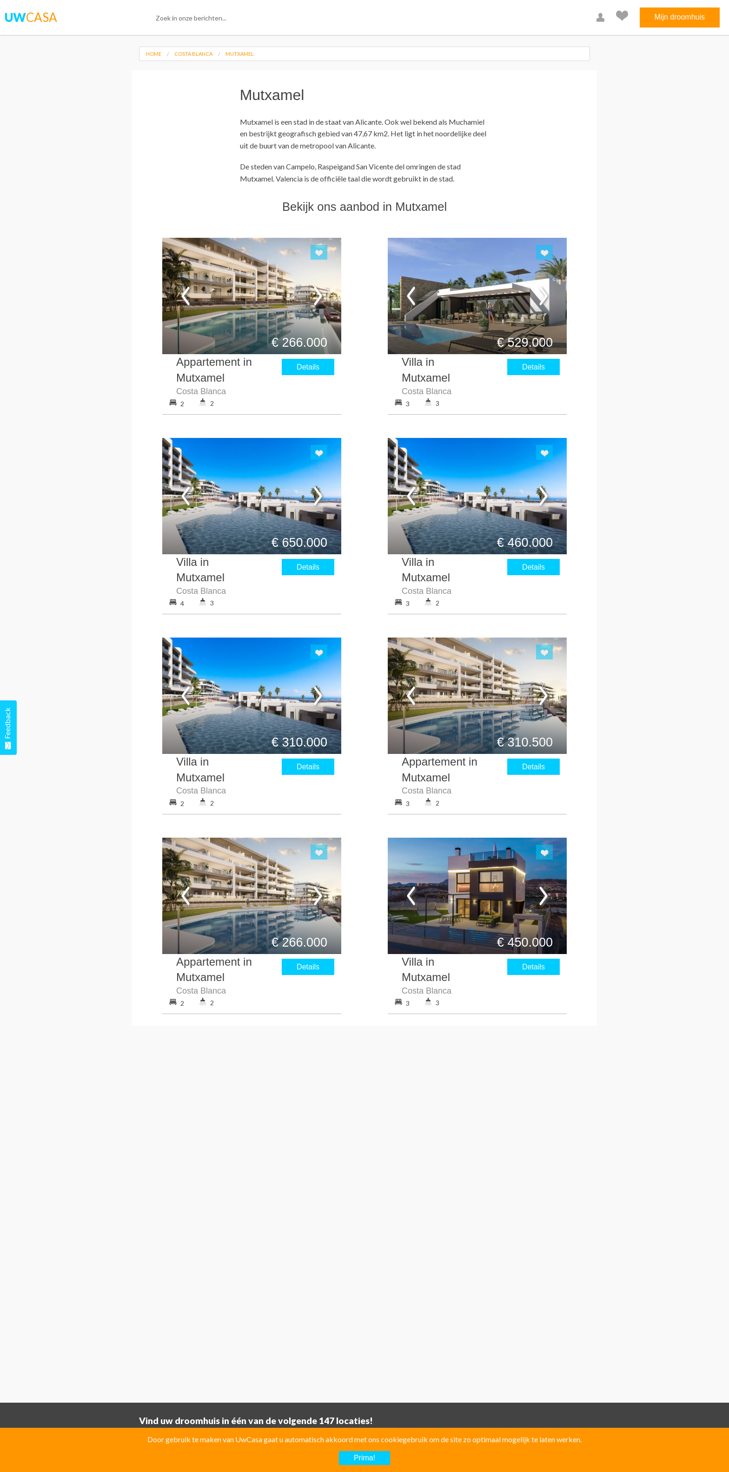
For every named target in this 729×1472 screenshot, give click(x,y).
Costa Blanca (193, 54)
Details (308, 367)
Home (153, 54)
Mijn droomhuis (680, 17)
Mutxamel (239, 54)
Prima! (364, 1458)
